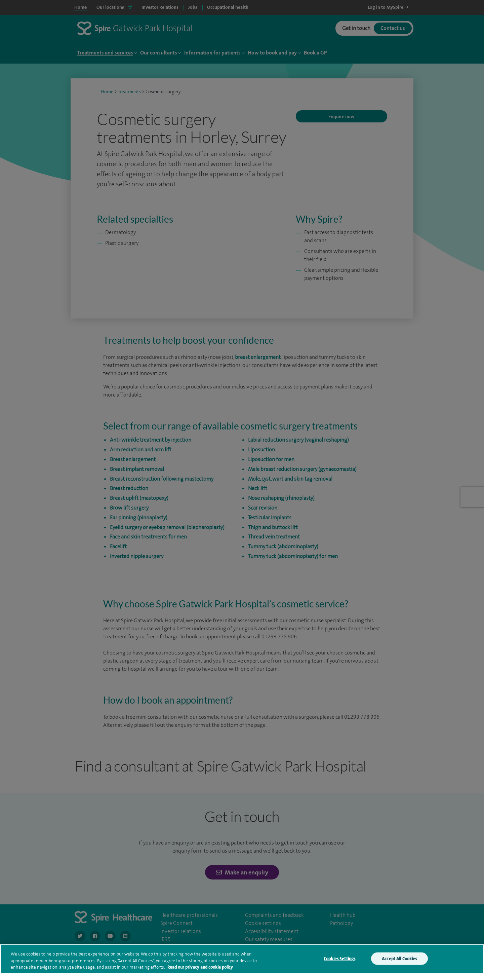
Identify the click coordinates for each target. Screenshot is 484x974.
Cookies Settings (339, 958)
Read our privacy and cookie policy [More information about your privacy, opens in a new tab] (200, 967)
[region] (242, 959)
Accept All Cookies (399, 958)
